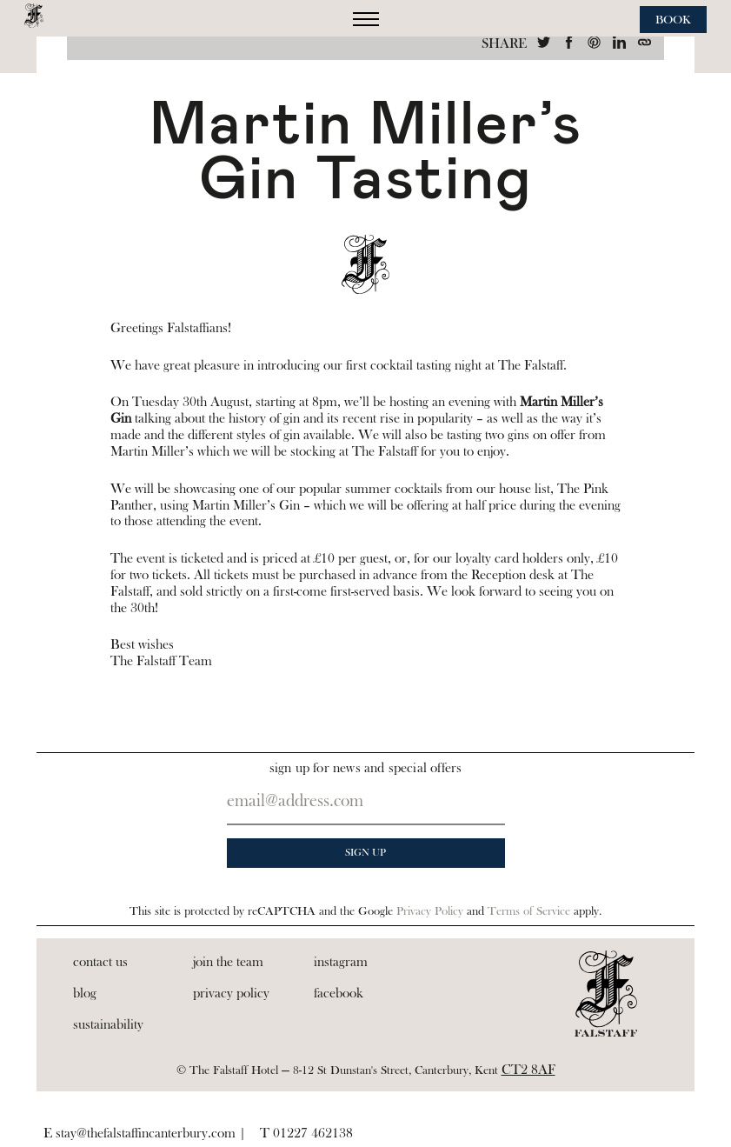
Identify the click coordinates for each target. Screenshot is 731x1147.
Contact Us (100, 962)
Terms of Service (529, 911)
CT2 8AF (528, 1069)
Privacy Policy (429, 911)
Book (673, 20)
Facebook (338, 993)
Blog (84, 993)
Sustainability (108, 1024)
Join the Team (228, 962)
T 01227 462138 (306, 1133)
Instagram (341, 962)
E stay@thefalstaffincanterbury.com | (144, 1133)
